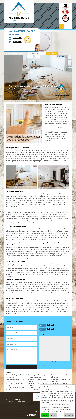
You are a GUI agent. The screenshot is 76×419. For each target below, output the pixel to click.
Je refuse (53, 415)
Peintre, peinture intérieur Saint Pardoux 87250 (59, 376)
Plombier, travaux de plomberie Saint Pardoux (60, 380)
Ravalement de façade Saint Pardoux (37, 380)
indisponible (17, 37)
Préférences (69, 415)
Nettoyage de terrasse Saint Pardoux (15, 380)
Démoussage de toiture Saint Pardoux (15, 388)
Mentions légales (17, 401)
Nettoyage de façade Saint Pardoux (14, 384)
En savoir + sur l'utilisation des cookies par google (55, 405)
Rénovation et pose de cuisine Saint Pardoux (37, 384)
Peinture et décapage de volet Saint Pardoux (15, 376)
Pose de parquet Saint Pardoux (60, 383)
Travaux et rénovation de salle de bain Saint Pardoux (37, 388)
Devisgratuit (27, 39)
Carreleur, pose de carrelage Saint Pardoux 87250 (37, 376)
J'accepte (45, 415)
